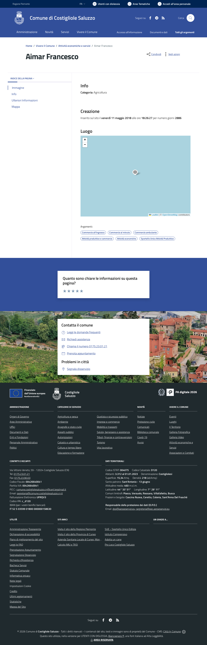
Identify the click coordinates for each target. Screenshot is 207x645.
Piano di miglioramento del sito (26, 539)
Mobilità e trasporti (107, 427)
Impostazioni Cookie (20, 586)
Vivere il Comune (45, 46)
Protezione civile (146, 422)
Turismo (101, 442)
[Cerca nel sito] (190, 18)
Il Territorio (174, 427)
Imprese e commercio (108, 422)
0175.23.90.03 (22, 478)
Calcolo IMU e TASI (68, 545)
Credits (13, 591)
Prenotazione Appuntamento (25, 550)
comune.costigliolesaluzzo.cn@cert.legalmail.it (41, 489)
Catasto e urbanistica (69, 442)
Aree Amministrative (21, 422)
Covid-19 (142, 437)
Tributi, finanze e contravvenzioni (114, 437)
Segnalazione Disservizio (23, 555)
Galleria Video (176, 437)
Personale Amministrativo (24, 442)
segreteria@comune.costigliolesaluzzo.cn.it (40, 493)
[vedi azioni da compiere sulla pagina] (172, 54)
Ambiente (63, 422)
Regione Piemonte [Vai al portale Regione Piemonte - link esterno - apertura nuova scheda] (21, 3)
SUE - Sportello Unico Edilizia (120, 529)
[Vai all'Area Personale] (174, 4)
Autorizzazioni (65, 437)
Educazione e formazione (71, 453)
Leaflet (153, 215)
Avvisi (140, 442)
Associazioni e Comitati (181, 453)
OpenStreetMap (170, 215)
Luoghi (172, 422)
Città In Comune (172, 631)
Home (29, 46)
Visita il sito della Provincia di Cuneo (77, 534)
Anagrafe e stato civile (70, 427)
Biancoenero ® (116, 636)
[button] (136, 173)
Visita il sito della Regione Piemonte (77, 529)
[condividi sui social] (153, 54)
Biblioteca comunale (148, 432)
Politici (13, 448)
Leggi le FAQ (16, 545)
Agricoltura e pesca (68, 416)
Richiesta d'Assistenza (21, 560)
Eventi (172, 416)
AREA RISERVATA (101, 640)
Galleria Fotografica (179, 432)
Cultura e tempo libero (69, 448)
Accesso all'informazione (129, 32)
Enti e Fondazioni (19, 437)
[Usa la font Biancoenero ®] (106, 4)
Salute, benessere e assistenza (113, 432)
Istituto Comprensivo (116, 534)
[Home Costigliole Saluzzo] (54, 18)
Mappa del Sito (18, 607)
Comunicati (143, 427)
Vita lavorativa (104, 448)
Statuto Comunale (19, 570)
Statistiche (15, 601)
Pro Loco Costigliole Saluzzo (120, 545)
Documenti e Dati (19, 432)
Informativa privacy (20, 576)
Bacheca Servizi (18, 565)
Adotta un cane (113, 539)
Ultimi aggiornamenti (21, 596)
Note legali (15, 581)
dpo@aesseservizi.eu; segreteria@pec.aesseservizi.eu (141, 509)
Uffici (12, 427)
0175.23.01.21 (22, 474)
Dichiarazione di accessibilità (25, 534)
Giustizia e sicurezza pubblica (112, 416)
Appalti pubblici (66, 432)
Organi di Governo (19, 416)
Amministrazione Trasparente (25, 529)
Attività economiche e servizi (74, 46)
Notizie (141, 416)
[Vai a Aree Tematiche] (139, 4)
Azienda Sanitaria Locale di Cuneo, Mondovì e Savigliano (88, 539)
